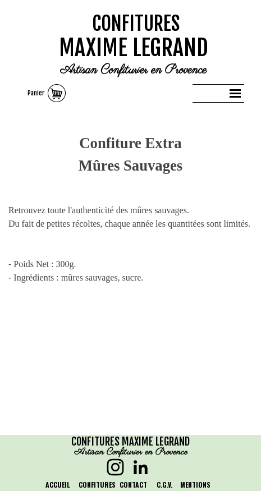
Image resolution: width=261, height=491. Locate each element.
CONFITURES (136, 23)
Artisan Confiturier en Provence (133, 70)
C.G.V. (164, 484)
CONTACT (133, 484)
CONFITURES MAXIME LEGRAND (130, 441)
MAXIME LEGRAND (133, 48)
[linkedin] (140, 467)
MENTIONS (195, 484)
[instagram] (115, 467)
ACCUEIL (57, 484)
